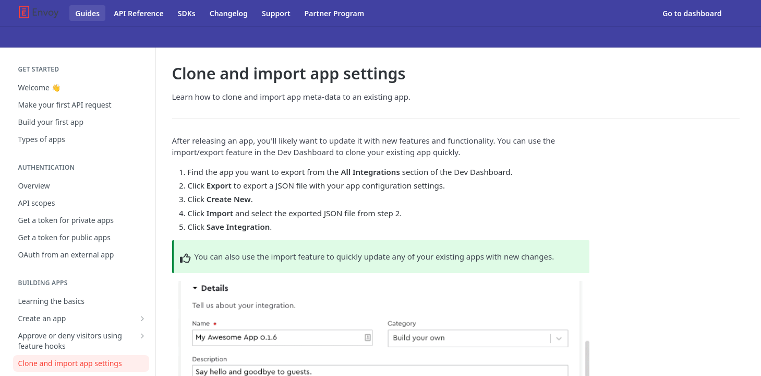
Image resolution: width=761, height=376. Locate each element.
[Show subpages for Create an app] (142, 318)
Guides (87, 13)
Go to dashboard (691, 13)
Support (276, 13)
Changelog (229, 13)
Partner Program (335, 13)
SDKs (187, 13)
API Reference (139, 13)
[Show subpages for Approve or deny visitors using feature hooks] (142, 336)
